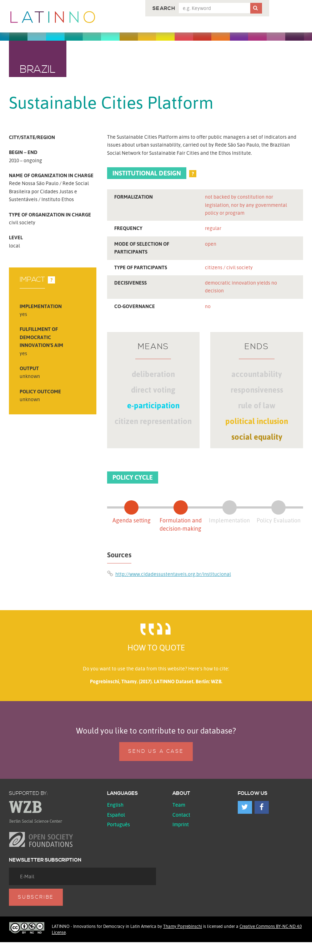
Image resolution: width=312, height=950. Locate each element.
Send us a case (155, 751)
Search (163, 8)
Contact (181, 815)
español (116, 815)
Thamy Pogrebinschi (182, 926)
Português (118, 824)
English (115, 805)
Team (178, 805)
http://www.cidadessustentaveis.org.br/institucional (173, 574)
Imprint (180, 824)
